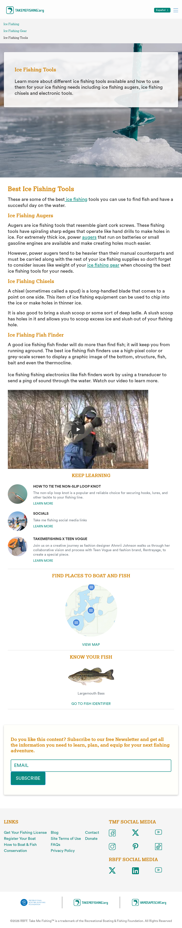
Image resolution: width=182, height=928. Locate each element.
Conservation (15, 851)
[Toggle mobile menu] (175, 10)
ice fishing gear (103, 265)
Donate (91, 839)
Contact (92, 833)
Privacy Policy (63, 851)
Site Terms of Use (66, 839)
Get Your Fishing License (25, 833)
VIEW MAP (91, 644)
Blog (55, 833)
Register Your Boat (20, 839)
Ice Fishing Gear (15, 31)
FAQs (55, 845)
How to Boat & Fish (20, 845)
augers (89, 237)
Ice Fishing (11, 24)
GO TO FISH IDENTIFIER (91, 703)
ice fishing (76, 199)
